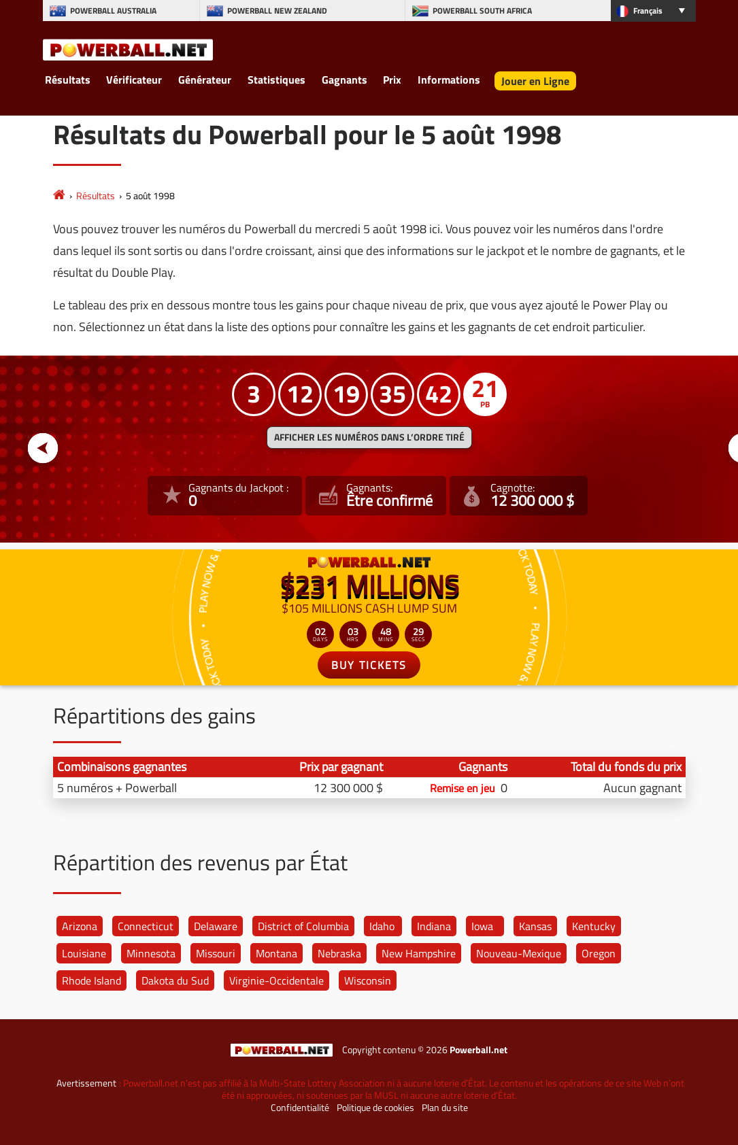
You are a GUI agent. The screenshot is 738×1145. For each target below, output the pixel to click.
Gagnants (344, 79)
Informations (449, 79)
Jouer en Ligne (535, 81)
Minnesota (151, 953)
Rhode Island (91, 980)
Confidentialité (300, 1107)
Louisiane (84, 953)
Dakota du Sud (175, 980)
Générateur (204, 79)
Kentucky (594, 926)
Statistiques (276, 79)
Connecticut (145, 926)
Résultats (67, 79)
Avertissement (86, 1083)
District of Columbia (303, 926)
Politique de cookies (375, 1107)
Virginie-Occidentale (276, 980)
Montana (276, 953)
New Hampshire (419, 953)
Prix (392, 79)
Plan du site (445, 1107)
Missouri (215, 953)
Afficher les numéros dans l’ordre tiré (369, 437)
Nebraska (339, 953)
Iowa (482, 926)
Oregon (599, 953)
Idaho (382, 926)
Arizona (79, 926)
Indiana (434, 926)
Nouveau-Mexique (518, 953)
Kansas (535, 926)
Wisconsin (367, 980)
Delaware (215, 926)
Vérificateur (134, 79)
